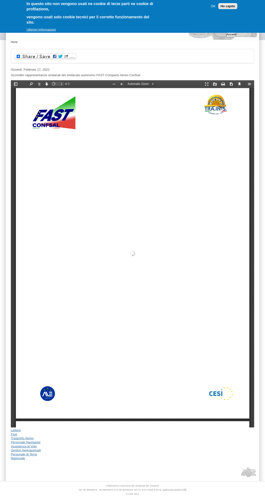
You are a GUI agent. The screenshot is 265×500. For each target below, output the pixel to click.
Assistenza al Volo (24, 446)
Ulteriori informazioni (41, 29)
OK (213, 6)
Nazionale (18, 458)
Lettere (16, 430)
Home (14, 42)
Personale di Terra (24, 454)
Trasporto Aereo (22, 438)
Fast (14, 434)
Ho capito (227, 6)
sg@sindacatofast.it (172, 489)
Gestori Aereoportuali (26, 450)
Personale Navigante (25, 442)
